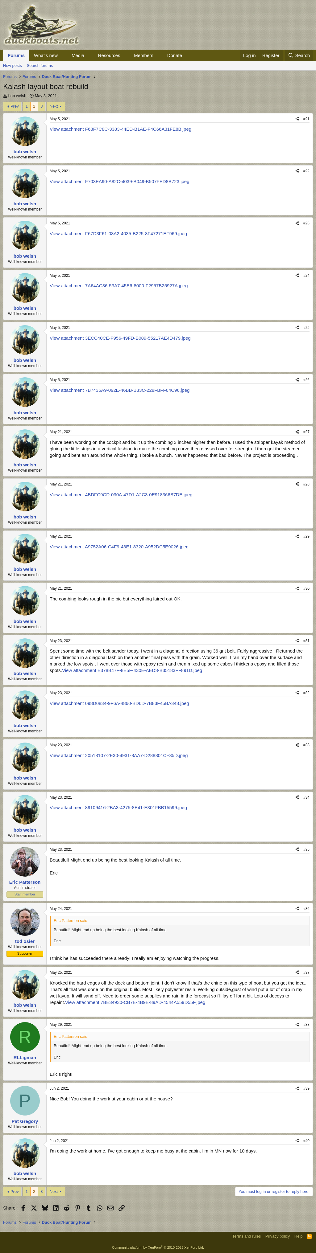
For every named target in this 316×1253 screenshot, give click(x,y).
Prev (14, 106)
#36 (306, 909)
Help (298, 1236)
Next (54, 106)
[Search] (299, 55)
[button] (62, 55)
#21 (306, 119)
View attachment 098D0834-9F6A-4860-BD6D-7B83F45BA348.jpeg (119, 703)
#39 (306, 1088)
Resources (109, 55)
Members (143, 55)
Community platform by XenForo (158, 1247)
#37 (306, 972)
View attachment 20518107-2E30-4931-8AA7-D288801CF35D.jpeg (119, 755)
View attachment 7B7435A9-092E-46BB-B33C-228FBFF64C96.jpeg (119, 390)
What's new (46, 55)
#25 (306, 328)
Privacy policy (277, 1236)
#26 (306, 380)
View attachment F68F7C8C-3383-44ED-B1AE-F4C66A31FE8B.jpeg (120, 129)
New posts (12, 65)
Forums (16, 55)
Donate (174, 55)
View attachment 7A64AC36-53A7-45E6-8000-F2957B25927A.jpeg (119, 285)
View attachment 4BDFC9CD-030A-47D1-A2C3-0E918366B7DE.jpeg (121, 494)
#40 (306, 1141)
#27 (306, 432)
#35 (306, 849)
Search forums (40, 65)
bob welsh (17, 95)
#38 (306, 1024)
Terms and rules (246, 1236)
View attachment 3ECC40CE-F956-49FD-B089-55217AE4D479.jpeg (120, 338)
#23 (306, 223)
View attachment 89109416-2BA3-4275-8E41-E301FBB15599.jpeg (118, 807)
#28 (306, 484)
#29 (306, 536)
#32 (306, 693)
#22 (306, 171)
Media (78, 55)
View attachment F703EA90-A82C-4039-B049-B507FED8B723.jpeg (119, 181)
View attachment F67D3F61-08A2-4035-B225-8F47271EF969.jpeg (118, 233)
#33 (306, 745)
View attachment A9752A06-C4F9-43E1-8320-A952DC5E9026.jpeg (119, 546)
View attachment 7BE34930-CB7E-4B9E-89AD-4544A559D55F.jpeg (135, 1002)
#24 (306, 275)
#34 (306, 797)
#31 (306, 641)
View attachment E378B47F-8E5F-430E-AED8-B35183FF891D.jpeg (132, 670)
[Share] (297, 119)
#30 (306, 588)
